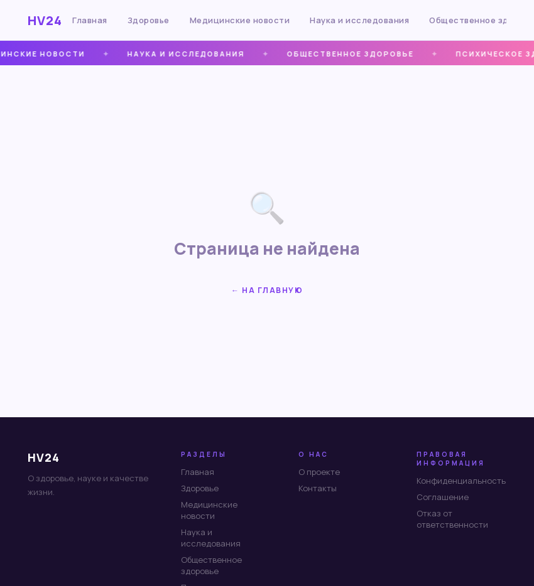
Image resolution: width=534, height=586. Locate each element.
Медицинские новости (240, 20)
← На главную (267, 290)
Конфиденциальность (461, 480)
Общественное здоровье (211, 565)
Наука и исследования (359, 20)
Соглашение (443, 497)
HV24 (45, 20)
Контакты (317, 488)
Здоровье (149, 20)
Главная (89, 20)
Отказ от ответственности (452, 519)
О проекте (319, 471)
